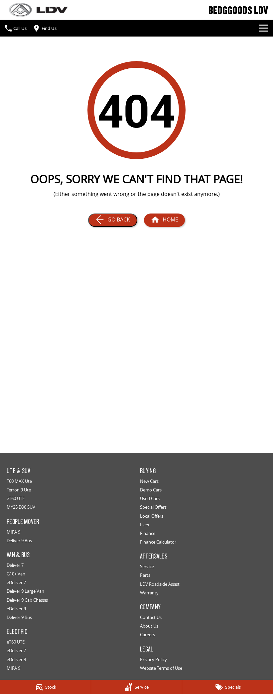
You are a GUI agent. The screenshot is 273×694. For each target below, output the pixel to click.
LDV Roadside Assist (160, 584)
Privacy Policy (153, 659)
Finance (147, 533)
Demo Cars (151, 490)
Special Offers (153, 507)
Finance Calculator (158, 542)
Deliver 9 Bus (19, 541)
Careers (147, 635)
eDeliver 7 (16, 582)
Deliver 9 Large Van (25, 591)
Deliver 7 (15, 565)
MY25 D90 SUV (21, 507)
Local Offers (151, 516)
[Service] (136, 687)
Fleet (145, 525)
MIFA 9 (13, 532)
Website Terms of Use (161, 668)
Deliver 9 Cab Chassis (27, 600)
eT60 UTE (16, 498)
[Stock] (45, 687)
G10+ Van (16, 574)
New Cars (149, 481)
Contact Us (151, 617)
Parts (145, 575)
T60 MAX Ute (19, 481)
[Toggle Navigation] (263, 28)
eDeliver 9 (16, 609)
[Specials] (227, 687)
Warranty (149, 593)
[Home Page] (38, 10)
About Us (149, 626)
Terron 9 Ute (19, 490)
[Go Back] (112, 220)
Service (147, 566)
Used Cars (150, 498)
